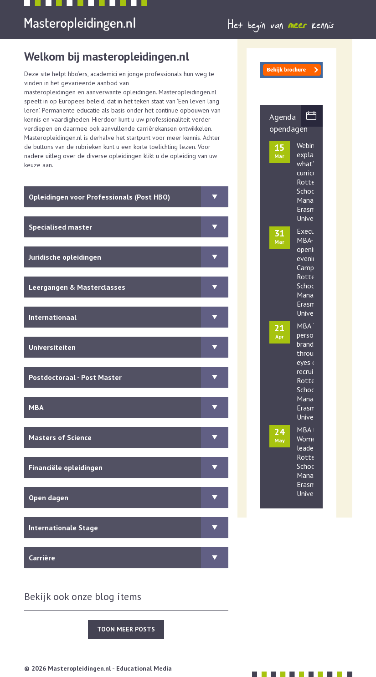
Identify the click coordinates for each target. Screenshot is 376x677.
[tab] (126, 196)
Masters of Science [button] (128, 437)
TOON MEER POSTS (126, 629)
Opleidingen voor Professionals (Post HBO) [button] (128, 196)
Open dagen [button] (128, 497)
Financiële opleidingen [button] (128, 467)
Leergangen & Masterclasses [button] (128, 287)
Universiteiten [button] (128, 347)
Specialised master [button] (128, 226)
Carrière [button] (128, 557)
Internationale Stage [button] (128, 527)
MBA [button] (128, 407)
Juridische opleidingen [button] (128, 256)
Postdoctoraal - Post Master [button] (128, 377)
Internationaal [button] (128, 317)
